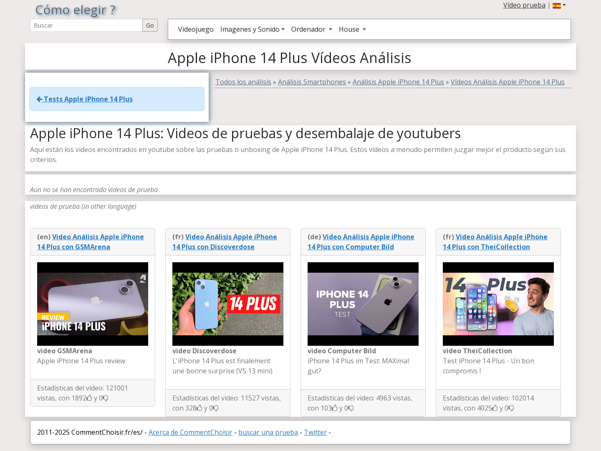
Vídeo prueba (524, 5)
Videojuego (196, 29)
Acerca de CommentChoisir (190, 432)
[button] (559, 5)
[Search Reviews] (86, 25)
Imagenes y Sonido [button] (250, 29)
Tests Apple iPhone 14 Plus (84, 99)
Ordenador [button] (309, 29)
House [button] (350, 29)
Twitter (315, 432)
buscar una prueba (268, 432)
